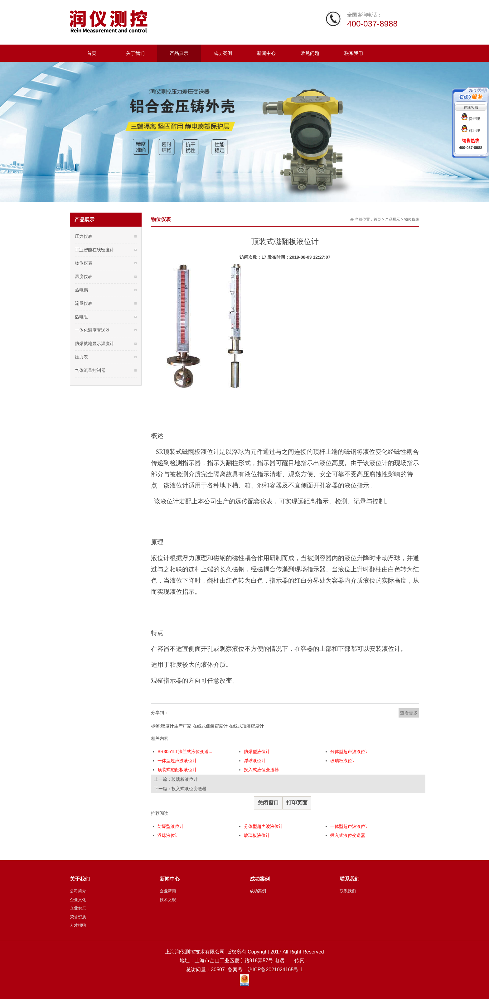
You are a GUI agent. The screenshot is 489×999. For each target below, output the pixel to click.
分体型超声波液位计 (350, 751)
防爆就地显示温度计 (94, 343)
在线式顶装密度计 (246, 725)
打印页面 (296, 803)
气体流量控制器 (90, 370)
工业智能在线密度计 (94, 249)
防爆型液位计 (257, 751)
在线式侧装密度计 (210, 725)
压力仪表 (83, 236)
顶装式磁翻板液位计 (177, 769)
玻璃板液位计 (343, 760)
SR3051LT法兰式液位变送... (184, 751)
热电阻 (81, 316)
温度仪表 (83, 276)
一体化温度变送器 (92, 330)
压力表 (81, 356)
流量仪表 (83, 303)
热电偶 (81, 289)
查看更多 (409, 712)
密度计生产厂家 (176, 725)
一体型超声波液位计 (177, 760)
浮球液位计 (255, 760)
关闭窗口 (268, 803)
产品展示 (392, 219)
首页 (377, 219)
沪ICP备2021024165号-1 (275, 969)
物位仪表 (411, 219)
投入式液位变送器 (261, 769)
